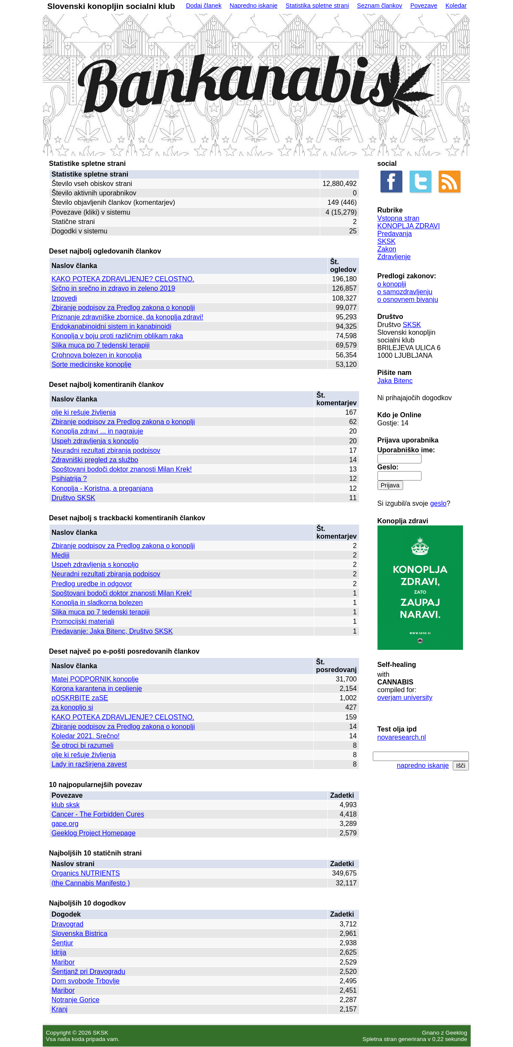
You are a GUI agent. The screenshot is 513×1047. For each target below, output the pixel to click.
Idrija (59, 952)
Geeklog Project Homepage (94, 833)
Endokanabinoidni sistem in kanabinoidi (111, 326)
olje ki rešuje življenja (84, 412)
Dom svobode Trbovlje (86, 981)
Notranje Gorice (76, 999)
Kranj (60, 1009)
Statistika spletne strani (317, 5)
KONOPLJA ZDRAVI (408, 226)
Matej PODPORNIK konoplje (95, 679)
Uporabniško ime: (406, 450)
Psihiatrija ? (69, 478)
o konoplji (392, 284)
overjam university (405, 697)
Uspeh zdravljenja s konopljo (95, 441)
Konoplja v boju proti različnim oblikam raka (117, 335)
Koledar (456, 5)
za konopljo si (72, 707)
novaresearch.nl (401, 737)
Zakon (386, 249)
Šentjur (63, 943)
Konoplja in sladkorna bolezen (97, 602)
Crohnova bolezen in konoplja (97, 355)
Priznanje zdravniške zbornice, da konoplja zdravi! (127, 317)
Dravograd (68, 924)
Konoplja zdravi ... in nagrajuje (97, 431)
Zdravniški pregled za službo (95, 459)
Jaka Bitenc (395, 380)
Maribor (63, 962)
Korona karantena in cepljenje (97, 688)
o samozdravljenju (405, 291)
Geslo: (388, 467)
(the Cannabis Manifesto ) (91, 883)
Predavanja (394, 233)
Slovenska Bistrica (80, 933)
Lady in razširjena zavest (89, 764)
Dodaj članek (203, 5)
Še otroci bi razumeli (83, 745)
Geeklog (456, 1032)
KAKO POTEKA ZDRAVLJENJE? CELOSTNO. (123, 279)
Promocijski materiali (83, 621)
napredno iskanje (423, 765)
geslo (438, 503)
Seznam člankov (379, 5)
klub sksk (66, 804)
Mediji (61, 555)
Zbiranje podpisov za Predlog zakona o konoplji (123, 307)
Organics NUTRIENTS (86, 873)
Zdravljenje (394, 256)
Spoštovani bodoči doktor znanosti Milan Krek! (122, 469)
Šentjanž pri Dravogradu (89, 971)
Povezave (423, 5)
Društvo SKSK (73, 497)
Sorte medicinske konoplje (92, 364)
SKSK (386, 241)
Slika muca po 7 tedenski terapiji (101, 345)
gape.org (65, 823)
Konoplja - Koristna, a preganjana (102, 488)
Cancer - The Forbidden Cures (98, 814)
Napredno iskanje (253, 5)
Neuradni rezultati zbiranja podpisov (106, 450)
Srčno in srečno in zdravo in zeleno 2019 (113, 288)
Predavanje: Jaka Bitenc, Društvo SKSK (112, 631)
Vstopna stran (398, 218)
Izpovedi (64, 298)
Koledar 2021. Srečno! (86, 736)
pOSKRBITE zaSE (80, 698)
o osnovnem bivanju (407, 299)
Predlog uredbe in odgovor (92, 583)
